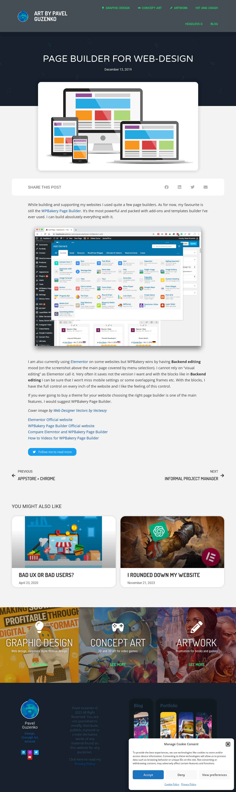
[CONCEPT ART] (118, 627)
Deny (181, 775)
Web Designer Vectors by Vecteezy (80, 410)
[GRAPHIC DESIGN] (39, 627)
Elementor (79, 361)
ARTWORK (197, 642)
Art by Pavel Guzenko (50, 16)
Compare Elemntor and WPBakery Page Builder (68, 431)
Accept (148, 775)
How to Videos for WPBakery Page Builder (63, 438)
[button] (228, 744)
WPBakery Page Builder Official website (61, 425)
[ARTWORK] (197, 627)
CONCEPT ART (118, 642)
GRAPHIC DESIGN (39, 642)
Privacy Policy (188, 784)
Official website (59, 419)
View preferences (214, 775)
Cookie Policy (172, 784)
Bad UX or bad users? (46, 574)
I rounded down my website (164, 574)
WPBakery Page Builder (61, 210)
